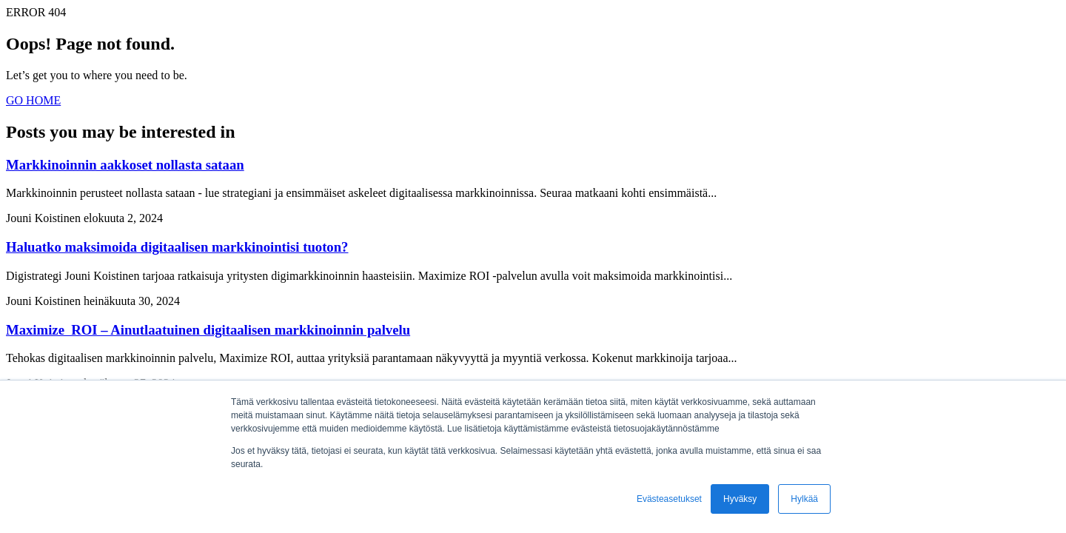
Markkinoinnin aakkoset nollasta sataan (125, 164)
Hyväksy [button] (740, 499)
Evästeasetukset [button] (669, 499)
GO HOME (33, 100)
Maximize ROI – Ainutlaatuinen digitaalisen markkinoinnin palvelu (208, 330)
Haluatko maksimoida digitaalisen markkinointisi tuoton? (177, 247)
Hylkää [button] (804, 499)
